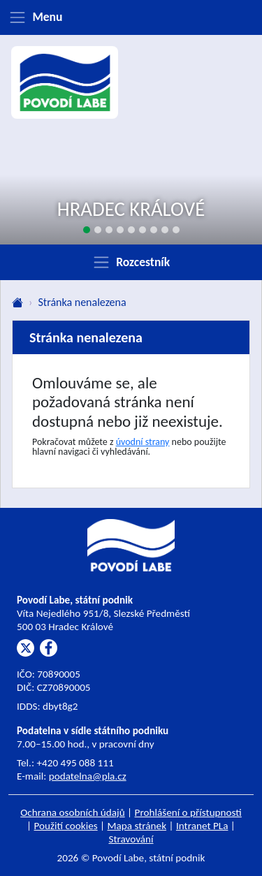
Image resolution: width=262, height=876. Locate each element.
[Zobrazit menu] (131, 17)
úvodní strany (143, 442)
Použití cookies (66, 825)
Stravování (130, 839)
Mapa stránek (137, 825)
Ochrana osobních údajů (72, 812)
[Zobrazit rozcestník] (131, 261)
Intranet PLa (202, 825)
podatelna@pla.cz (87, 776)
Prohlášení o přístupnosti (188, 812)
